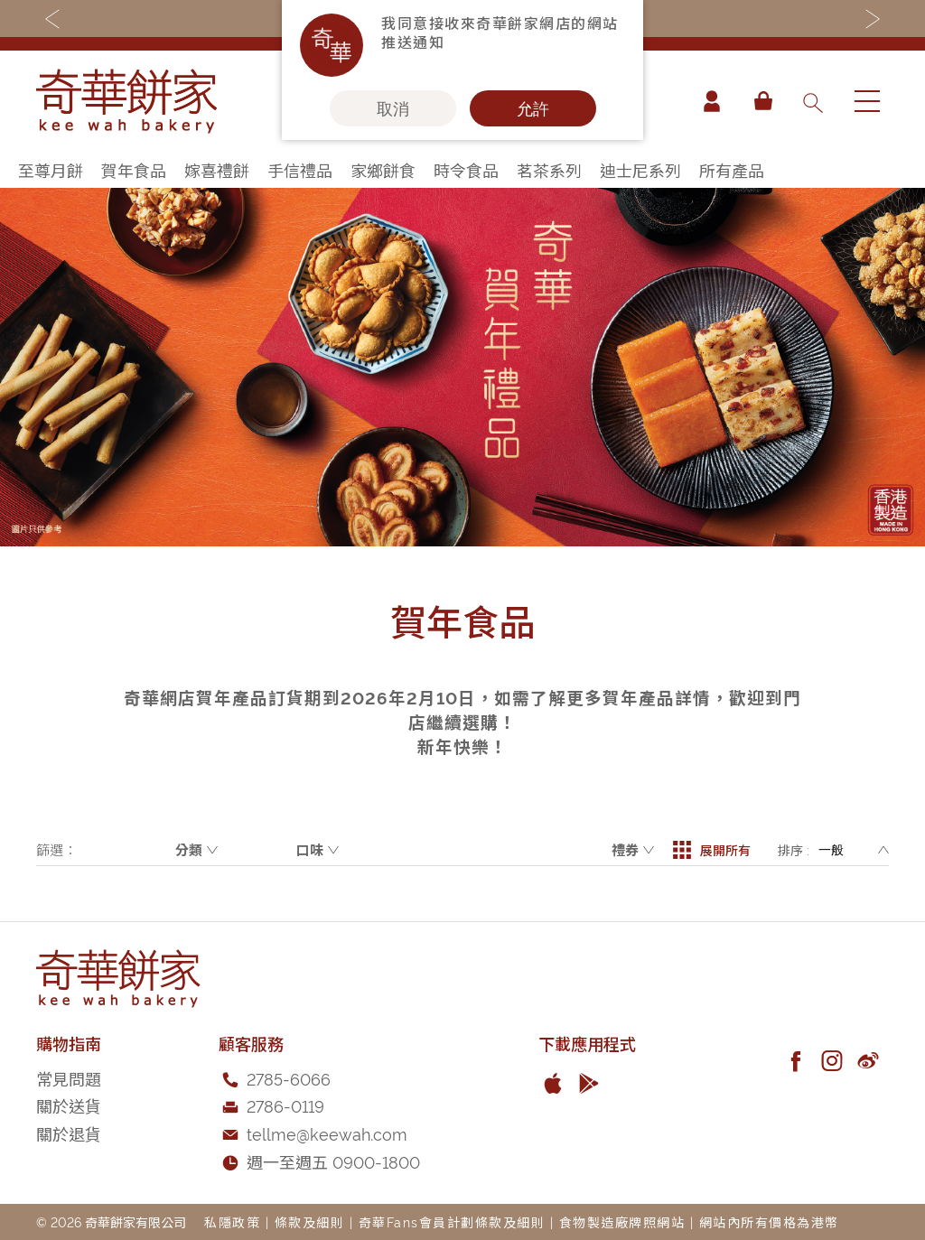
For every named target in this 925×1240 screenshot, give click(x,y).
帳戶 (711, 101)
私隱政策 (232, 1221)
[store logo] (126, 101)
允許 (533, 108)
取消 (393, 108)
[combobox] (812, 101)
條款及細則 (310, 1221)
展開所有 (712, 850)
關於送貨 (68, 1105)
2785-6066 (289, 1078)
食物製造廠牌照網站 (622, 1221)
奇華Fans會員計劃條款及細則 (452, 1221)
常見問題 (68, 1078)
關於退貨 (68, 1133)
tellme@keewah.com (327, 1133)
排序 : (793, 849)
